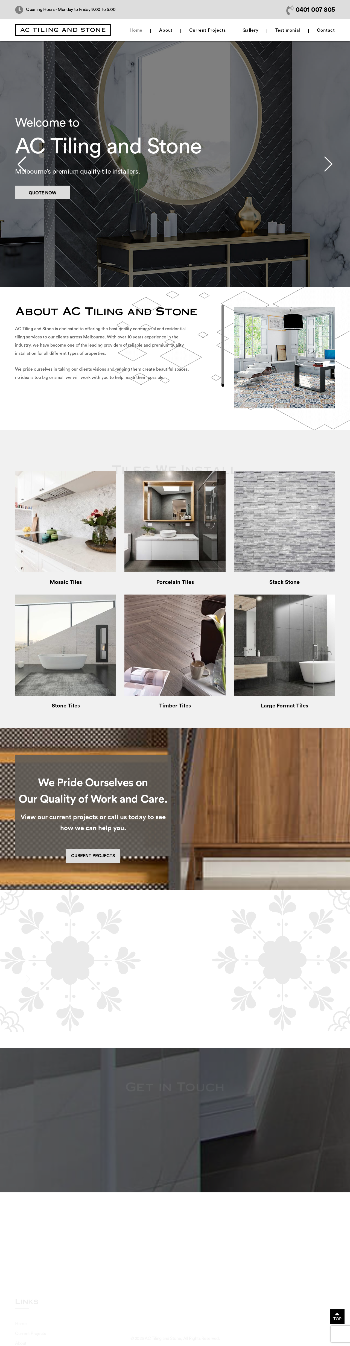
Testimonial (288, 30)
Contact (326, 30)
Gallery (251, 30)
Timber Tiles (175, 706)
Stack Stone (284, 582)
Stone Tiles (66, 706)
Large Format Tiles (284, 706)
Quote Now (42, 199)
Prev (22, 164)
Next (328, 164)
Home (136, 30)
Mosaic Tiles (66, 582)
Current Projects (207, 30)
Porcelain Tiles (175, 582)
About (166, 30)
